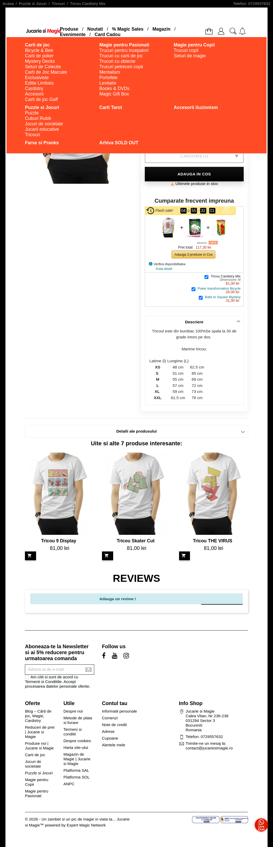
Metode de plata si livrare (77, 720)
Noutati (95, 29)
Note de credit (114, 724)
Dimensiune (190, 138)
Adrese (108, 731)
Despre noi (73, 711)
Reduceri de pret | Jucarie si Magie (39, 732)
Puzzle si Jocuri (39, 773)
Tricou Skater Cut (136, 540)
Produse (69, 29)
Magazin (161, 29)
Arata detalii (164, 269)
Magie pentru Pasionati (36, 793)
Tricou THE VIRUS (213, 540)
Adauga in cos (194, 174)
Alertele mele (113, 745)
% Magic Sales (127, 29)
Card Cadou (108, 34)
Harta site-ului (75, 747)
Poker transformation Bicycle (219, 288)
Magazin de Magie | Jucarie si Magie (76, 759)
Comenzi (110, 718)
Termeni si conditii (72, 731)
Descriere (194, 322)
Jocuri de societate (33, 763)
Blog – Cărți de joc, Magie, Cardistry (38, 716)
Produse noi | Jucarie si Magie (39, 745)
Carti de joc (35, 755)
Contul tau (114, 703)
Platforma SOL (76, 777)
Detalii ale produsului (136, 431)
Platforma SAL (76, 770)
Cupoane (110, 738)
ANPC (68, 784)
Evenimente (73, 34)
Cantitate (191, 156)
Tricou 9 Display (58, 540)
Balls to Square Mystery (223, 297)
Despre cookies (77, 741)
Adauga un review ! (117, 599)
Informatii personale (119, 711)
